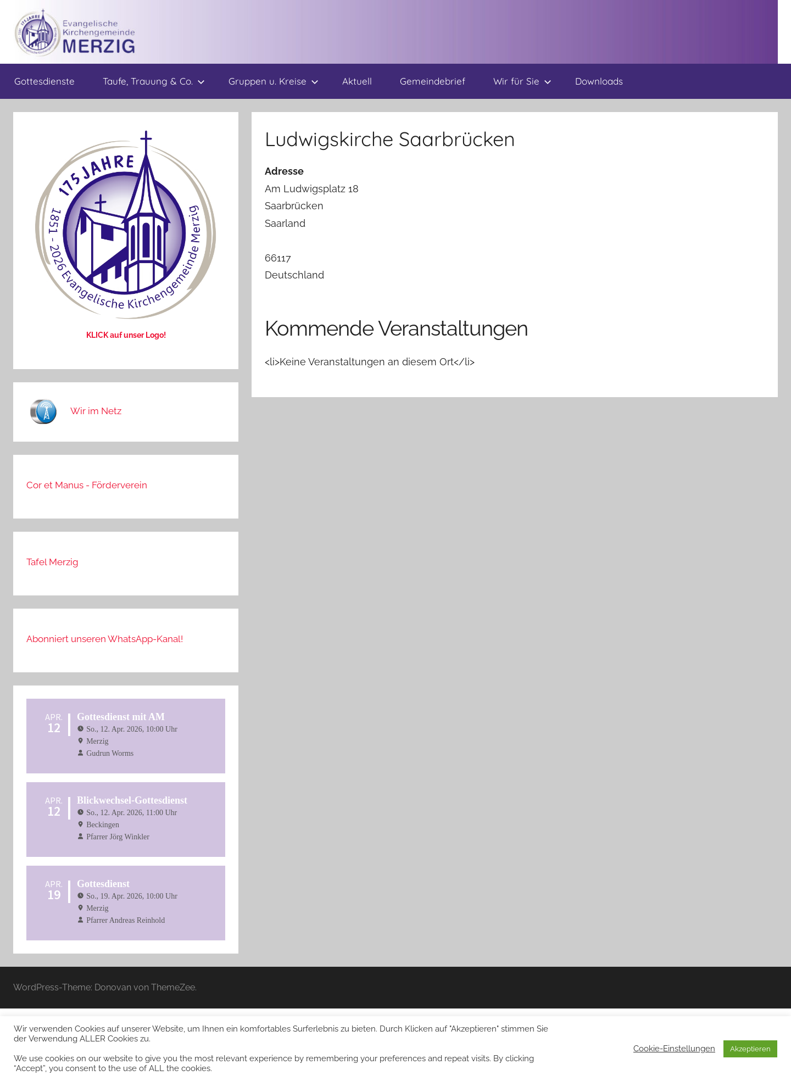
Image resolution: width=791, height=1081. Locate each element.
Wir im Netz (95, 410)
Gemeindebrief (432, 81)
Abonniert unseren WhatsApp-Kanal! (104, 638)
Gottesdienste (44, 81)
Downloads (599, 81)
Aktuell (357, 81)
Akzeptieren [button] (750, 1049)
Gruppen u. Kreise (274, 81)
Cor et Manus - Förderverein (86, 485)
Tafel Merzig (52, 561)
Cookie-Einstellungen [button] (674, 1048)
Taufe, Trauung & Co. (154, 81)
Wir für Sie (522, 81)
